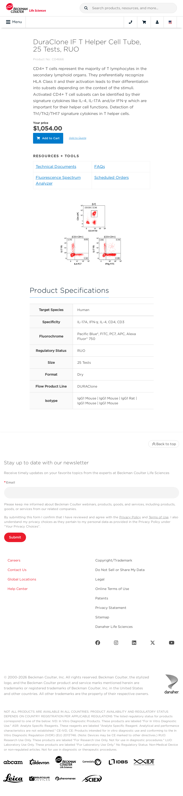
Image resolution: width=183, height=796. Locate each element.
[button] (86, 8)
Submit (15, 537)
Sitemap (102, 617)
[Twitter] (152, 643)
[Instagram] (116, 643)
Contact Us (17, 570)
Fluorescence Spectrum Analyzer (58, 180)
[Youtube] (171, 643)
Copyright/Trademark (113, 560)
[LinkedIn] (134, 643)
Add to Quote (77, 137)
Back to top (163, 443)
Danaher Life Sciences (114, 627)
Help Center (18, 589)
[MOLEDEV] (39, 779)
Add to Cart (48, 138)
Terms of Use (159, 517)
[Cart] (144, 22)
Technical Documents (56, 166)
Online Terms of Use (112, 589)
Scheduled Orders (111, 177)
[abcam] (13, 763)
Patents (101, 598)
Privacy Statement (110, 608)
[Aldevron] (39, 763)
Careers (14, 560)
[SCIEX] (92, 779)
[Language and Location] (170, 22)
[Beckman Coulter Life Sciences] (65, 763)
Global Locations (22, 579)
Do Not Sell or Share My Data (120, 570)
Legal (100, 579)
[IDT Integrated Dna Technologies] (144, 763)
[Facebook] (97, 643)
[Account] (157, 22)
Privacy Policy (130, 517)
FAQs (99, 166)
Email (9, 482)
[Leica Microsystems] (13, 779)
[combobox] (128, 8)
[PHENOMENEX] (65, 779)
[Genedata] (92, 763)
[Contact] (130, 22)
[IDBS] (118, 763)
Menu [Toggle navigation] (14, 22)
